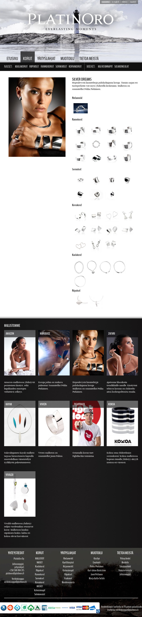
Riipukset (34, 66)
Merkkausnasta (68, 582)
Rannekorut (47, 66)
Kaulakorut (21, 66)
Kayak (9, 404)
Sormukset (61, 66)
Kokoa (111, 404)
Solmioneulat (121, 66)
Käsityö (97, 558)
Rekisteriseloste (125, 570)
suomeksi (105, 2)
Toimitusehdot (125, 566)
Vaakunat (68, 578)
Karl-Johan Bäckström (97, 570)
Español (133, 2)
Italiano (125, 2)
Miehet (40, 586)
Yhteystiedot (125, 558)
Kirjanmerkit (68, 566)
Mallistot (39, 558)
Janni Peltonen (97, 574)
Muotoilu (67, 58)
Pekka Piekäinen (96, 566)
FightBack (79, 404)
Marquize (45, 333)
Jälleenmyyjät (125, 574)
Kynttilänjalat (68, 562)
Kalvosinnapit (105, 66)
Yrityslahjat (46, 58)
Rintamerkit (68, 558)
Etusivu (12, 58)
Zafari (111, 333)
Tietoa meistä (89, 58)
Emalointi (96, 562)
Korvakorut (75, 66)
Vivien (43, 404)
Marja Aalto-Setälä (97, 578)
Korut (27, 58)
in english (115, 2)
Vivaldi (9, 475)
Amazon (10, 333)
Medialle (125, 562)
